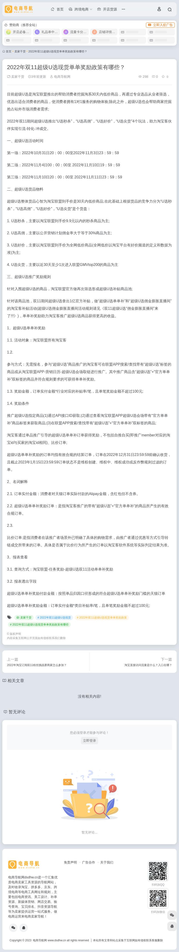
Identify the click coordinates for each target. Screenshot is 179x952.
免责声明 (70, 862)
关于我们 (106, 862)
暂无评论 (17, 712)
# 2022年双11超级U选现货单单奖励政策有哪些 (39, 624)
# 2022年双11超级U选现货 (54, 617)
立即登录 (89, 740)
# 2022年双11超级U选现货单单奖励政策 (102, 617)
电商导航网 (60, 76)
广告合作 (88, 862)
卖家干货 (20, 51)
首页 (8, 51)
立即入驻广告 (160, 25)
